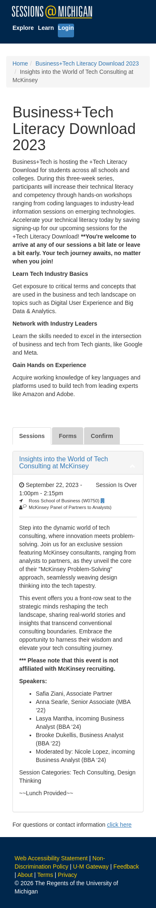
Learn (46, 27)
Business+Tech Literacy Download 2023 (87, 63)
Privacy (67, 874)
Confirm (102, 436)
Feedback (126, 866)
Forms (68, 436)
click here (119, 824)
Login (66, 27)
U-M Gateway (91, 866)
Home (20, 63)
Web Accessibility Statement (51, 858)
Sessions (32, 436)
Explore (23, 27)
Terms (45, 874)
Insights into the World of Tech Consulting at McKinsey (63, 462)
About (25, 874)
